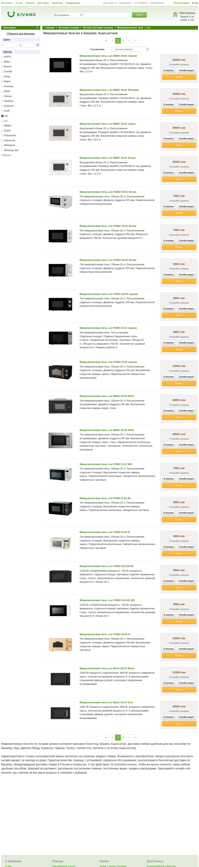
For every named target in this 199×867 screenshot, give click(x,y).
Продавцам (73, 2)
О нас (18, 2)
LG (4, 120)
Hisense (7, 100)
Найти (139, 14)
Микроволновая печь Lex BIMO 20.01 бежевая (109, 89)
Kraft (5, 110)
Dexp (5, 76)
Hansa (6, 96)
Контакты (6, 2)
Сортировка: (97, 49)
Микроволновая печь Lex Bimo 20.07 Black (107, 668)
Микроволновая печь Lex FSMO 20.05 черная (109, 294)
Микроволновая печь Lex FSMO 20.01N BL (107, 566)
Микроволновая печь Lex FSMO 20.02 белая (108, 225)
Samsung (8, 140)
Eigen (6, 81)
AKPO (6, 56)
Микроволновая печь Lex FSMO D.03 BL (105, 498)
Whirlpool (8, 145)
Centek (6, 71)
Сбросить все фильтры (21, 33)
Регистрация (181, 2)
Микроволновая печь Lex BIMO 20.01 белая (108, 157)
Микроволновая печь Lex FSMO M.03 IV (105, 634)
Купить (179, 77)
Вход (195, 2)
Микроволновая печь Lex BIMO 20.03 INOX (107, 396)
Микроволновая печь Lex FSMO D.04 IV (105, 532)
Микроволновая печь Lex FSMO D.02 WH (106, 464)
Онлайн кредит (186, 70)
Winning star (10, 150)
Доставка (43, 2)
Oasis (6, 130)
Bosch (6, 66)
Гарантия (57, 2)
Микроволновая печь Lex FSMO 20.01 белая (108, 191)
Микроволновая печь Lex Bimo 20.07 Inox (106, 702)
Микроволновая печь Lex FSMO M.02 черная (108, 361)
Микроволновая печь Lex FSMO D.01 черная (108, 327)
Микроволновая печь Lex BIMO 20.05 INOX (107, 430)
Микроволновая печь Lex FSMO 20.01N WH (107, 600)
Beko (5, 61)
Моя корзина (187, 13)
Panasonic (8, 135)
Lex (4, 115)
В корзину (169, 70)
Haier (5, 91)
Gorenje (7, 86)
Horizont (7, 105)
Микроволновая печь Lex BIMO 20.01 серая (108, 123)
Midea (6, 125)
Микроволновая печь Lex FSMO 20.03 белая (108, 259)
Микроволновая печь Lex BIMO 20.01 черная (108, 55)
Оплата (30, 2)
